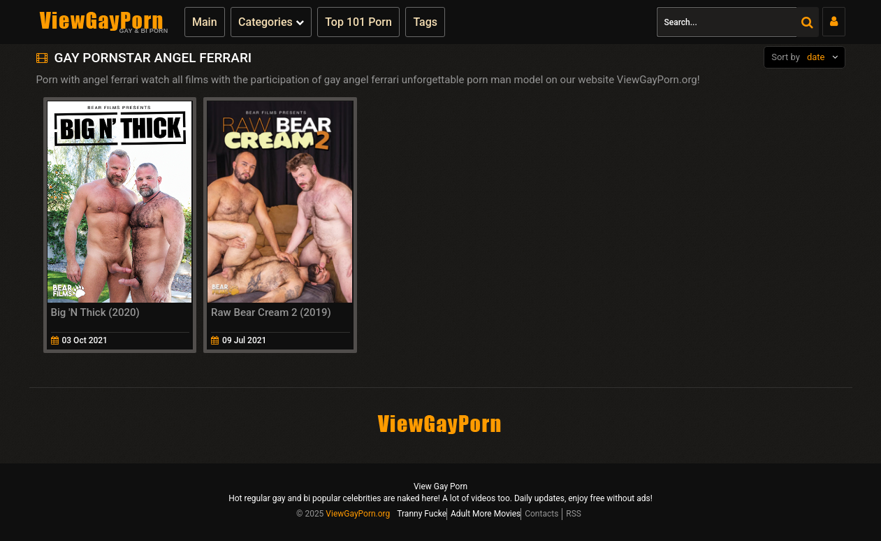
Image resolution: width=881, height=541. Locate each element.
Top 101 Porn (358, 22)
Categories (271, 22)
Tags (425, 22)
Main (204, 22)
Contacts (541, 514)
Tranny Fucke (421, 514)
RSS (573, 514)
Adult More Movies (485, 514)
